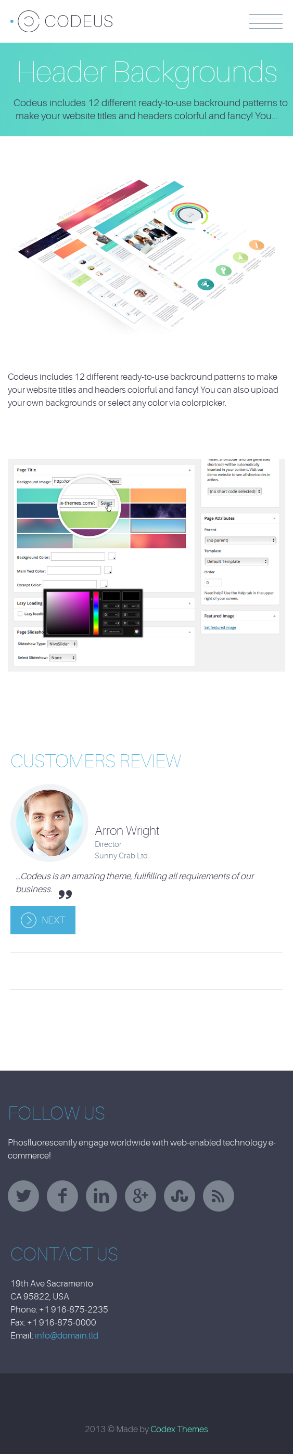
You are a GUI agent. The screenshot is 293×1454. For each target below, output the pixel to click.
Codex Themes (179, 1429)
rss (218, 1196)
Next (53, 920)
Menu (266, 21)
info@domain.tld (66, 1336)
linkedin (101, 1196)
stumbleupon (179, 1196)
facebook (62, 1196)
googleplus (140, 1196)
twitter (23, 1196)
